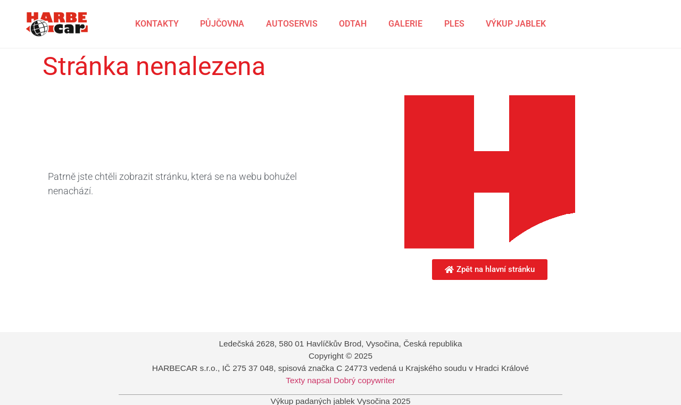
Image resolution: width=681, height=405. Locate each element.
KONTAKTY (157, 24)
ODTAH (353, 24)
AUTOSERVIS (292, 24)
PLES (454, 24)
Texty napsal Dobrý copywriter (340, 380)
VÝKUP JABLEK (516, 24)
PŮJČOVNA (222, 24)
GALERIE (405, 24)
